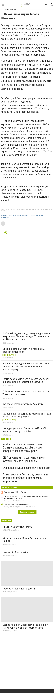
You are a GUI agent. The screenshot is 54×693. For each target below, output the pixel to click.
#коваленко (5, 217)
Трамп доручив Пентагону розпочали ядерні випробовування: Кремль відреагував (26, 380)
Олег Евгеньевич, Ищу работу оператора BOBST (24, 540)
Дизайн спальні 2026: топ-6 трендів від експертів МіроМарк (24, 350)
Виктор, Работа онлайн (15, 552)
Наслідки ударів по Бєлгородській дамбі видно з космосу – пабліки (24, 430)
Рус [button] (46, 4)
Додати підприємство (27, 512)
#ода (19, 215)
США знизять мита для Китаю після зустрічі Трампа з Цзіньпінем (26, 393)
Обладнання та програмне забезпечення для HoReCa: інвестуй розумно (27, 415)
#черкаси (4, 215)
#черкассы (12, 215)
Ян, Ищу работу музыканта (17, 526)
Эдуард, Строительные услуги (19, 588)
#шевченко (25, 215)
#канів (33, 215)
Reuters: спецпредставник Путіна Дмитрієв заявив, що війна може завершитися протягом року (26, 366)
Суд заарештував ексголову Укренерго (23, 404)
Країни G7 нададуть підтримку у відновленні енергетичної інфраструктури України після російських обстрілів (26, 336)
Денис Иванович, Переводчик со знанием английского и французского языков (25, 626)
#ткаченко (39, 215)
